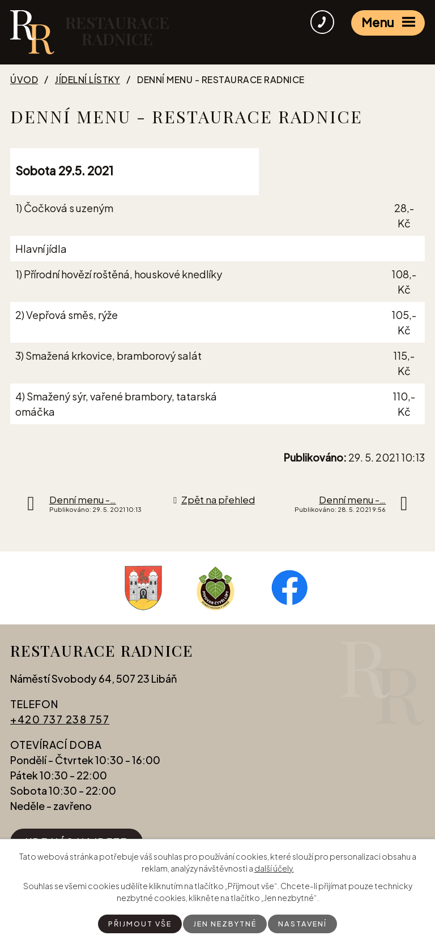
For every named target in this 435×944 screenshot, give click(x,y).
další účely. (274, 867)
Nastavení (307, 923)
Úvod (24, 79)
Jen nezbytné (225, 923)
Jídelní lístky (87, 79)
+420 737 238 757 (59, 723)
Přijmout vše (136, 923)
